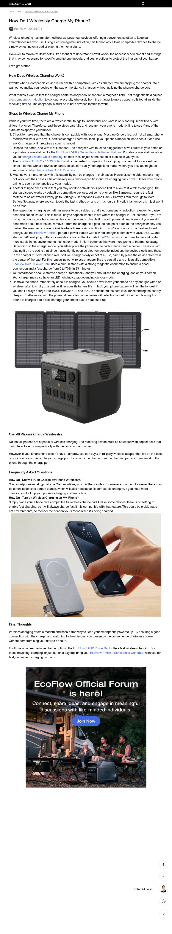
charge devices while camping (42, 157)
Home (11, 11)
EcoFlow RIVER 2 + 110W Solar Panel (43, 161)
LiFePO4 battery (109, 237)
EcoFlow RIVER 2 (45, 233)
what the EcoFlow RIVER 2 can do (52, 170)
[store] (151, 3)
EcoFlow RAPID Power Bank (31, 264)
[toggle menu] (159, 3)
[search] (143, 3)
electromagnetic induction (26, 99)
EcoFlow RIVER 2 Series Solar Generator (117, 653)
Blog (19, 11)
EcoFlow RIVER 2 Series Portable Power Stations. (89, 152)
